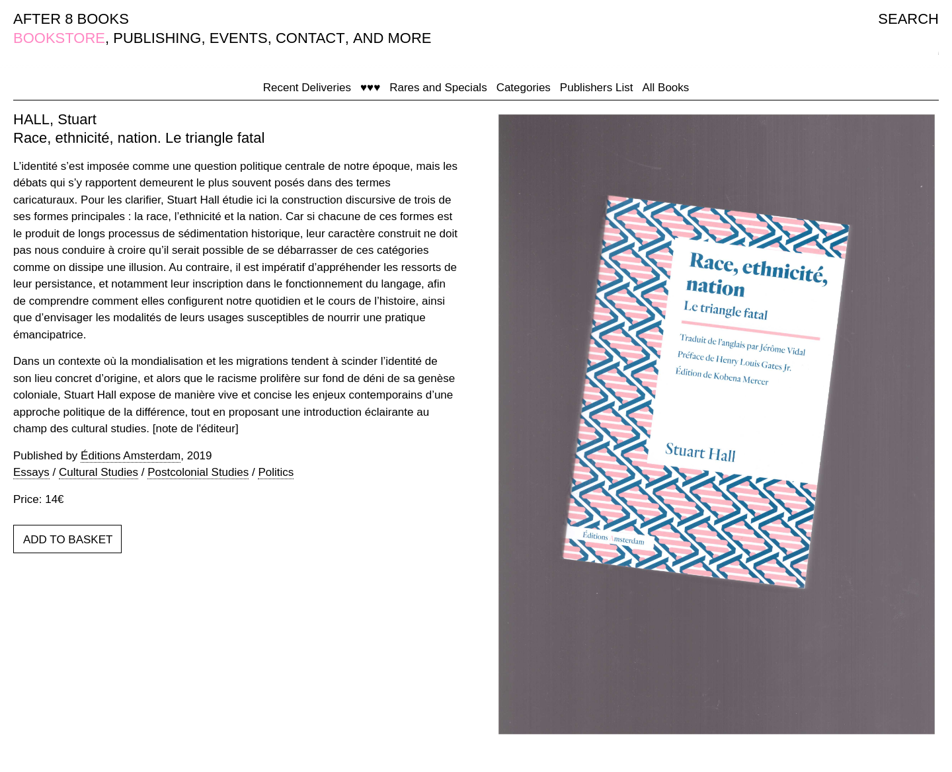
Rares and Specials (438, 87)
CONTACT (310, 38)
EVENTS (239, 38)
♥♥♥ (370, 87)
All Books (665, 87)
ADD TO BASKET (67, 539)
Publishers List (596, 87)
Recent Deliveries (307, 87)
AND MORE (392, 38)
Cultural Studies (98, 472)
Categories (523, 87)
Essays (31, 472)
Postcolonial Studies (198, 472)
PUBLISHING (157, 38)
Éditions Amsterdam (130, 455)
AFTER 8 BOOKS (71, 19)
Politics (276, 472)
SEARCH (908, 19)
